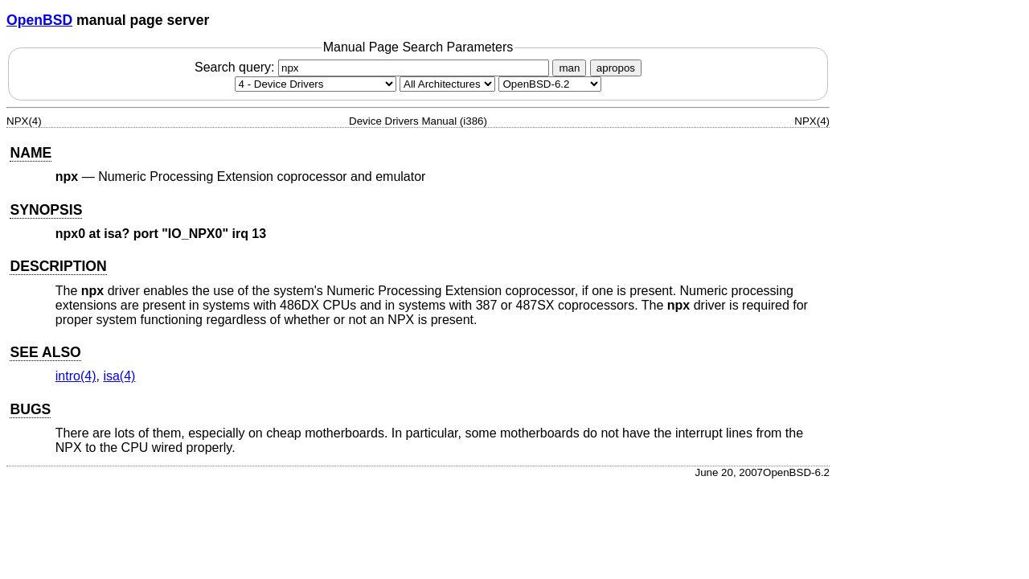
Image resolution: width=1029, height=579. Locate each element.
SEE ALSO (45, 352)
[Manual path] (549, 84)
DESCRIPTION (58, 266)
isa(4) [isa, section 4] (119, 376)
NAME (30, 153)
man (569, 68)
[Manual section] (315, 84)
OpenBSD (39, 20)
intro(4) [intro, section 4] (75, 376)
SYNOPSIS (46, 210)
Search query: (374, 67)
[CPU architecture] (447, 84)
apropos (615, 68)
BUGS (30, 409)
